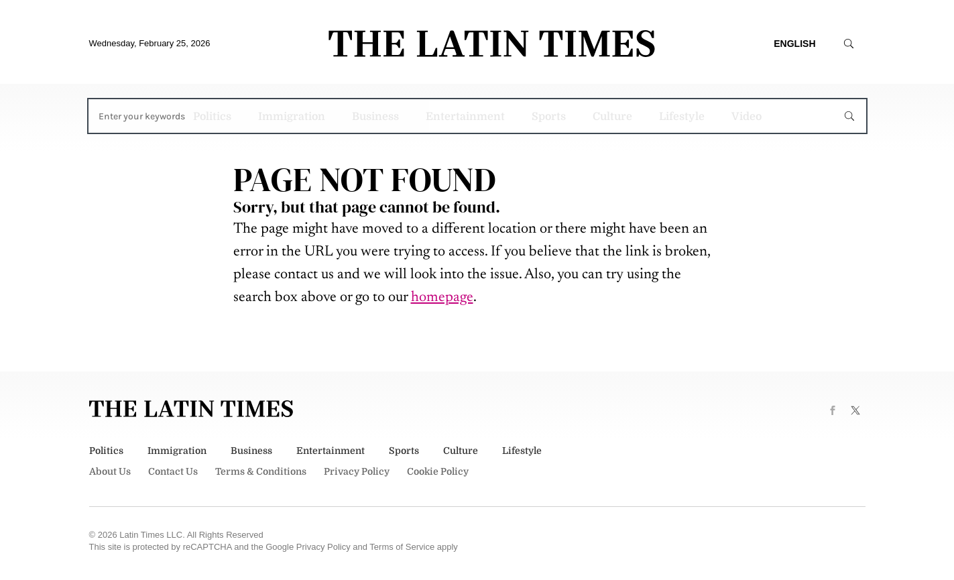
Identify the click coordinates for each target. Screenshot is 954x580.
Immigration (291, 117)
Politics (212, 117)
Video (746, 117)
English (794, 43)
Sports (549, 117)
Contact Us (173, 471)
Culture (612, 117)
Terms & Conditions (260, 471)
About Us (110, 471)
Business (375, 117)
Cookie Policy (438, 471)
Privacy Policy (357, 471)
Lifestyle (682, 117)
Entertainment (465, 117)
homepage (442, 297)
